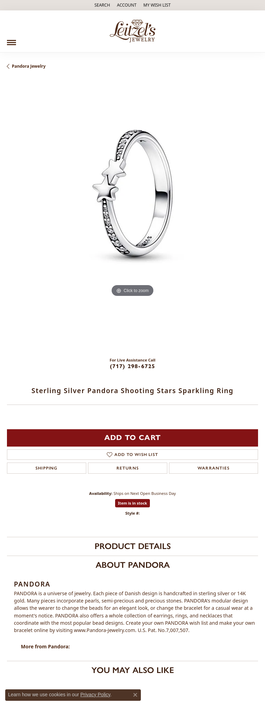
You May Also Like (132, 670)
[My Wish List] (156, 5)
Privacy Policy (95, 694)
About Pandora (133, 565)
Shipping (46, 468)
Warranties (214, 468)
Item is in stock (132, 503)
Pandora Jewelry (29, 66)
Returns (128, 468)
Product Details (133, 546)
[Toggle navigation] (11, 40)
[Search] (102, 5)
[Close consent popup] (135, 695)
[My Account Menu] (126, 5)
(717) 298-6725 (132, 366)
